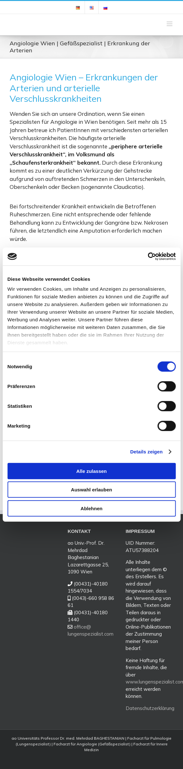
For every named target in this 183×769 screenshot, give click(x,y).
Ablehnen (91, 508)
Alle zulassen (91, 471)
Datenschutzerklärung (150, 708)
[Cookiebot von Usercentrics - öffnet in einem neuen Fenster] (148, 256)
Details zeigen (146, 451)
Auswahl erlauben (91, 489)
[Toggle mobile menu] (170, 23)
